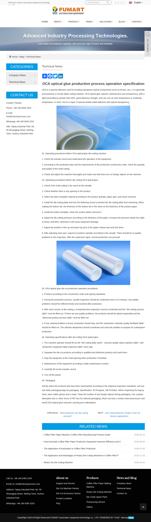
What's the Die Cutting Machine (58, 462)
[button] (79, 21)
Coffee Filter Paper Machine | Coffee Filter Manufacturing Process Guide (77, 435)
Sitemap (124, 517)
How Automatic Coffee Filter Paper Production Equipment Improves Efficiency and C (82, 441)
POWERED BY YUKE (110, 517)
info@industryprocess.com (18, 116)
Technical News (33, 57)
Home (45, 21)
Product (74, 21)
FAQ (58, 503)
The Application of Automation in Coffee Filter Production (70, 448)
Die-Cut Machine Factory (67, 488)
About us (62, 478)
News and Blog (127, 478)
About (58, 21)
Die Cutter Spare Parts (96, 497)
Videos (89, 507)
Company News (17, 75)
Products (92, 478)
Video (90, 21)
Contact (137, 21)
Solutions (106, 21)
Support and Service (65, 483)
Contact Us (122, 493)
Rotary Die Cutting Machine (99, 492)
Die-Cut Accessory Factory (68, 493)
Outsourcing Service (95, 502)
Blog (122, 21)
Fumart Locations (64, 498)
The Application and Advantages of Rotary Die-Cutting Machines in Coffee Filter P (81, 455)
